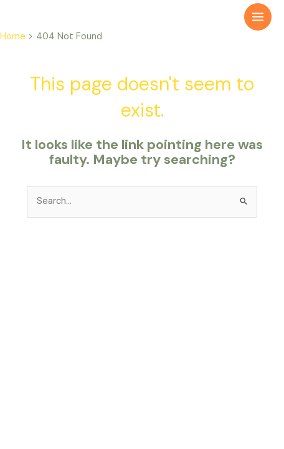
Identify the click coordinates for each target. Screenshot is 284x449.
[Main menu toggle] (258, 17)
